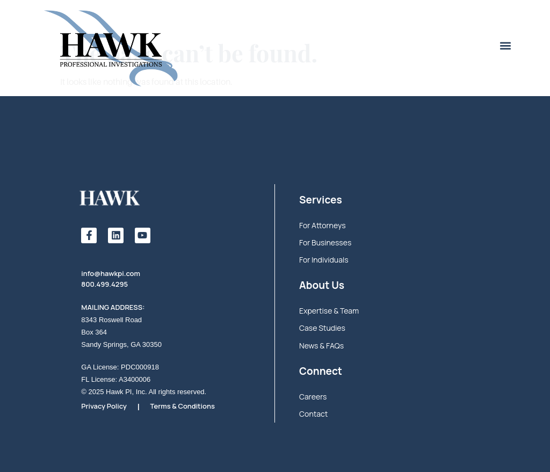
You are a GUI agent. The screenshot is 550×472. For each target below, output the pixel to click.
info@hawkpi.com (110, 273)
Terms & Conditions (182, 406)
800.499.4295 (104, 284)
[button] (505, 46)
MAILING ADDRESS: (112, 307)
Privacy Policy (104, 406)
